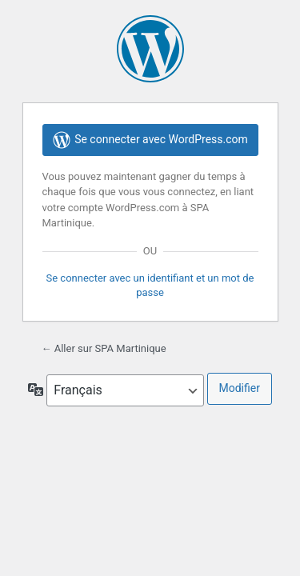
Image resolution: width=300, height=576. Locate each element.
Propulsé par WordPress (150, 48)
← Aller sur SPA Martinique (104, 348)
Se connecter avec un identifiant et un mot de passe (150, 285)
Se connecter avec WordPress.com (150, 140)
